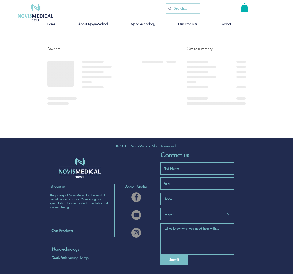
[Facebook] (136, 197)
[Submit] (174, 260)
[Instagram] (136, 233)
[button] (244, 7)
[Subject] (197, 214)
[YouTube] (136, 215)
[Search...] (182, 8)
